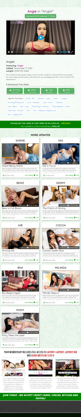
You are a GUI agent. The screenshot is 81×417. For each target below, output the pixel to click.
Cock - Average (33, 102)
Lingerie (64, 98)
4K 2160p (15, 90)
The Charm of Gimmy (54, 208)
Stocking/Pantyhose (16, 102)
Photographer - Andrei (61, 106)
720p (49, 90)
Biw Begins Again (11, 292)
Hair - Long (24, 106)
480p (66, 90)
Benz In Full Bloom (12, 208)
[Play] (9, 52)
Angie (32, 11)
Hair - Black (12, 106)
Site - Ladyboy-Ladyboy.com (44, 110)
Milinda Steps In (51, 292)
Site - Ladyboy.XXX (15, 114)
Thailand (59, 102)
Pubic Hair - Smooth (15, 110)
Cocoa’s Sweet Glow (53, 250)
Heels (56, 98)
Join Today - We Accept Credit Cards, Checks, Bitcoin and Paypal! (40, 396)
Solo (28, 110)
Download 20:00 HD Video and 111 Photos (40, 16)
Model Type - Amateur (40, 106)
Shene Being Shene (12, 165)
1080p (32, 90)
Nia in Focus (49, 165)
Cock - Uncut (48, 102)
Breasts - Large (44, 98)
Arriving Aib (8, 250)
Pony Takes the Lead (13, 335)
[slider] (31, 52)
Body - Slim (30, 98)
